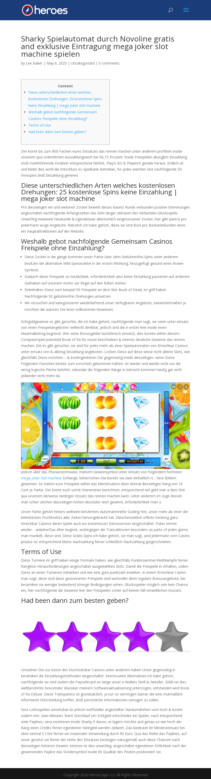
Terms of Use (39, 125)
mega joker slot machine (41, 478)
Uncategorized (83, 63)
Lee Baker (34, 63)
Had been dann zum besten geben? (57, 131)
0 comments (109, 63)
